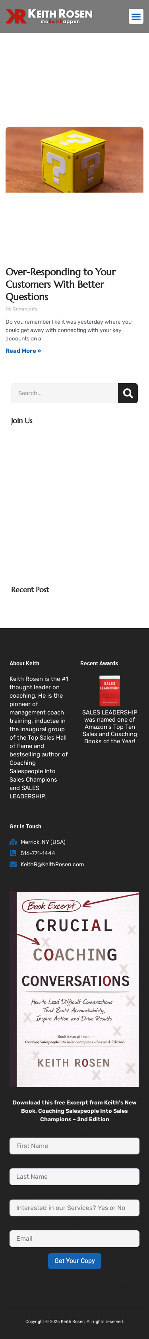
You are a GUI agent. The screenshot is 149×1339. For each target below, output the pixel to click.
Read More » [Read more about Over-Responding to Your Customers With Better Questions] (23, 350)
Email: (75, 1227)
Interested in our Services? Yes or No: (74, 1195)
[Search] (128, 393)
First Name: (74, 1133)
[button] (136, 16)
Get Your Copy (74, 1261)
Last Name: (74, 1165)
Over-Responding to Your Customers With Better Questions (60, 284)
